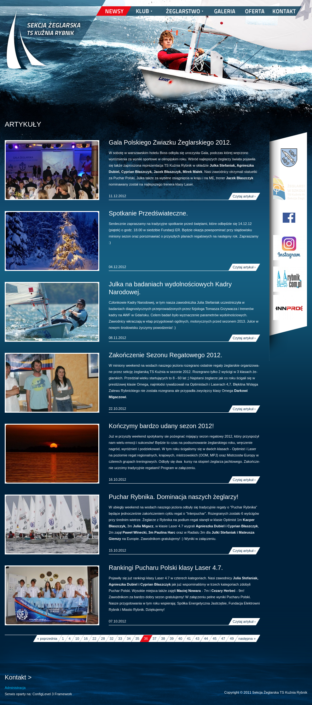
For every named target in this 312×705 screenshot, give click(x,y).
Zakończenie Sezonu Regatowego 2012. (165, 355)
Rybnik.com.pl (289, 279)
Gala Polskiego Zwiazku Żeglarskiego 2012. (170, 142)
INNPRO (289, 307)
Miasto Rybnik (289, 157)
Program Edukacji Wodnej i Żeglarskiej (289, 187)
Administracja (15, 688)
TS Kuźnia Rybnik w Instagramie (289, 247)
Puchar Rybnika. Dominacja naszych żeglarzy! (173, 496)
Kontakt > (18, 677)
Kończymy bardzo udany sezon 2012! (161, 425)
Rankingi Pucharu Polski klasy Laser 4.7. (166, 567)
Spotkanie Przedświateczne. (148, 213)
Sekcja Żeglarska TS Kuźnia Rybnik (43, 44)
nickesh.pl (301, 698)
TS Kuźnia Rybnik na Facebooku (289, 217)
